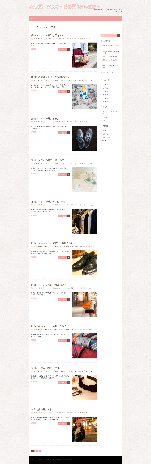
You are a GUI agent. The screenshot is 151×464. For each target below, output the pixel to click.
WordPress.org (106, 141)
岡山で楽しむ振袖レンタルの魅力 (49, 284)
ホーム (33, 18)
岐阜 (35, 381)
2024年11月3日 (38, 329)
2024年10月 (105, 88)
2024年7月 (105, 98)
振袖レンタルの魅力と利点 (45, 118)
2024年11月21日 (38, 80)
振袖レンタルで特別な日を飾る (47, 35)
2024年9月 (105, 91)
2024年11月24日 (38, 38)
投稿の (105, 134)
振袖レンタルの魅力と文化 (45, 367)
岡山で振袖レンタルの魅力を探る (49, 326)
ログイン (104, 130)
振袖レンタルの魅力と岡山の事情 (49, 201)
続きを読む (62, 50)
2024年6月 (105, 102)
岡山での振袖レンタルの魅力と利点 (50, 76)
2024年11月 (105, 84)
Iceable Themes (38, 461)
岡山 (35, 49)
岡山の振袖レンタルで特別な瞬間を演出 (52, 243)
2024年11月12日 (38, 205)
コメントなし (89, 38)
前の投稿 (37, 451)
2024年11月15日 (38, 163)
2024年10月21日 (38, 412)
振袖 (81, 38)
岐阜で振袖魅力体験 (41, 409)
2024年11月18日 (38, 121)
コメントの (106, 137)
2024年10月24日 (38, 371)
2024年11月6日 (38, 288)
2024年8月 (105, 95)
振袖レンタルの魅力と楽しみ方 (47, 160)
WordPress (66, 459)
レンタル (77, 38)
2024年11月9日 (38, 246)
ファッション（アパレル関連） (67, 38)
